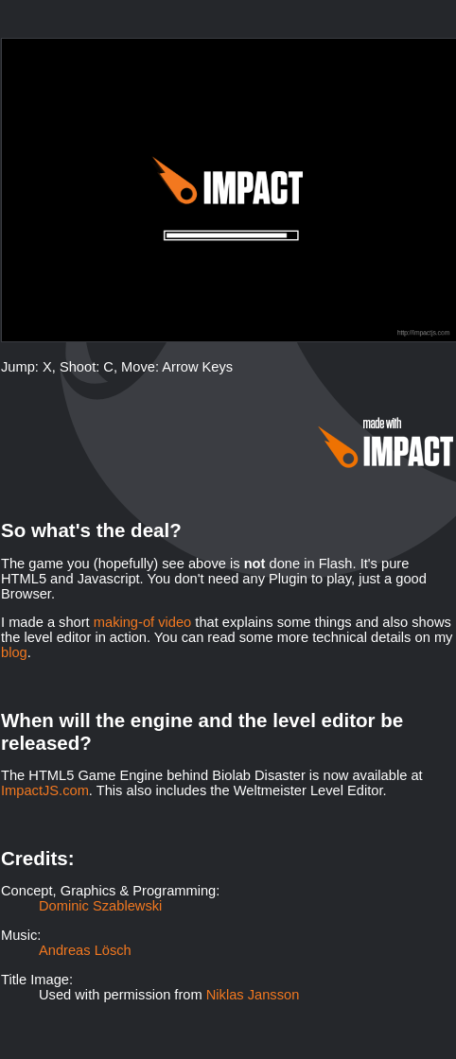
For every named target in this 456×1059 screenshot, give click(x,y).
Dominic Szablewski (100, 905)
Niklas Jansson (253, 994)
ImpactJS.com (45, 790)
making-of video (142, 622)
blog (14, 652)
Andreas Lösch (85, 950)
